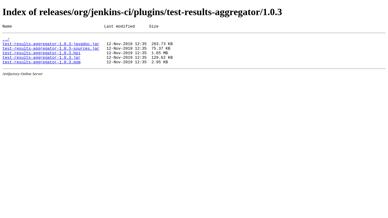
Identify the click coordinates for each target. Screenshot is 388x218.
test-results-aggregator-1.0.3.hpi (41, 57)
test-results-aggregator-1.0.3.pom (41, 68)
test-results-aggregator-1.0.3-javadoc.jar (50, 46)
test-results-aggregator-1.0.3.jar (41, 62)
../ (5, 41)
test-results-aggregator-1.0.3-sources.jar (50, 51)
